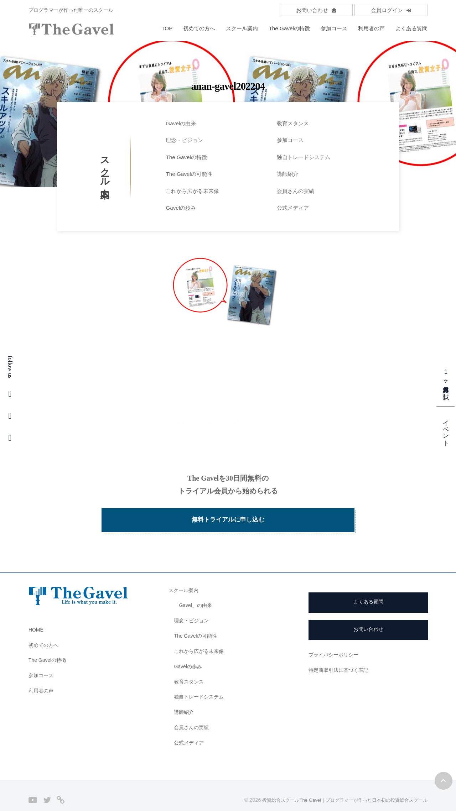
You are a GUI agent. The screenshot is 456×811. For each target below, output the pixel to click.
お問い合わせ (316, 10)
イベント (445, 429)
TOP (166, 28)
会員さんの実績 (295, 191)
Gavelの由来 (181, 123)
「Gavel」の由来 (194, 592)
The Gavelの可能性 (189, 174)
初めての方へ (199, 28)
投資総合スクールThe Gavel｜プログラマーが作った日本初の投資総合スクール (338, 787)
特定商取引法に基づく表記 (341, 657)
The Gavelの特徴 (289, 28)
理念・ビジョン (184, 140)
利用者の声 (371, 28)
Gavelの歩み (181, 208)
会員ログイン (391, 10)
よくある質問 (411, 28)
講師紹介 (287, 174)
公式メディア (293, 208)
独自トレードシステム (303, 157)
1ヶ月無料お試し (445, 382)
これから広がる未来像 (192, 191)
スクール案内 (242, 28)
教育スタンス (293, 123)
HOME (36, 617)
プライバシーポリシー (335, 642)
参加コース (334, 28)
